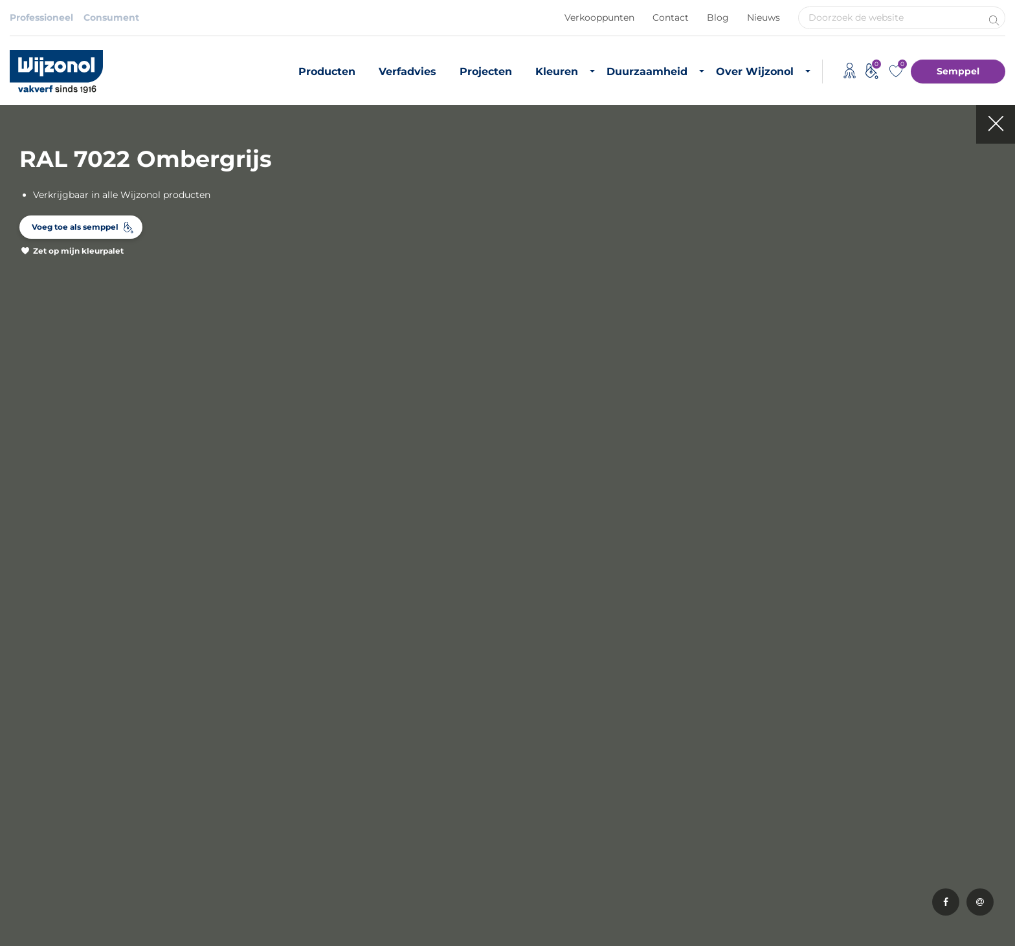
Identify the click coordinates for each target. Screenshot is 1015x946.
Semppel (958, 71)
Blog (718, 17)
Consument (111, 17)
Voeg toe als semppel (75, 227)
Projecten (486, 71)
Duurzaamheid (647, 71)
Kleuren (556, 71)
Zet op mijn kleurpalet (78, 251)
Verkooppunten (599, 17)
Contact (670, 17)
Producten (326, 71)
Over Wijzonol (755, 71)
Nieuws (763, 17)
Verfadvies (407, 71)
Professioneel (41, 17)
